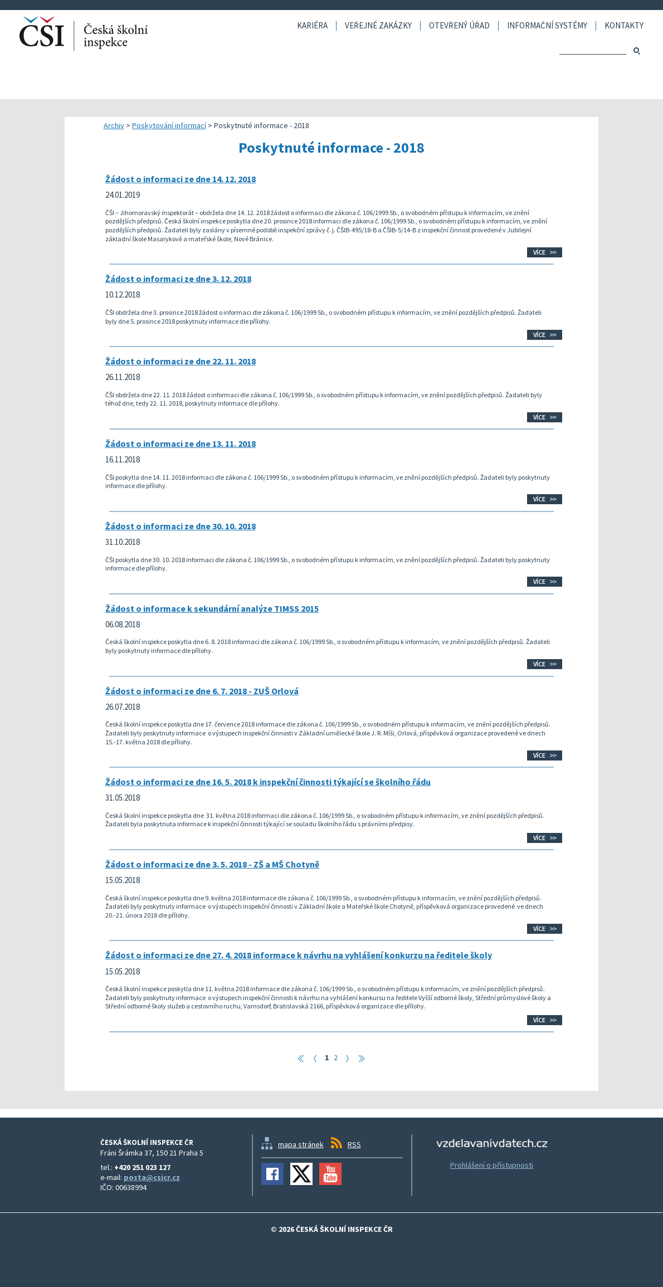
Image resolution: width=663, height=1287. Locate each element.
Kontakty (624, 26)
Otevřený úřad (459, 26)
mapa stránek (301, 1144)
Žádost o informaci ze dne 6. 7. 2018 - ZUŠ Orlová (202, 690)
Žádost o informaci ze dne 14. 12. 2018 (180, 178)
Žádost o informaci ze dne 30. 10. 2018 (180, 526)
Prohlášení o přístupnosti (491, 1165)
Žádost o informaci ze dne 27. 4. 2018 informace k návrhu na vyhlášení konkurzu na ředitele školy (298, 955)
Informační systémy (547, 26)
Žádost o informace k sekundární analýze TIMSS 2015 (212, 608)
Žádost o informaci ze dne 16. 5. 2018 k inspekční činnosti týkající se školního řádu (268, 781)
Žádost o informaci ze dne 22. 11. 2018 (180, 361)
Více (539, 252)
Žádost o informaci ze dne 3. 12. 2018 (178, 278)
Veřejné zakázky (378, 26)
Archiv (114, 125)
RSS (354, 1144)
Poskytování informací (169, 125)
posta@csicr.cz (152, 1177)
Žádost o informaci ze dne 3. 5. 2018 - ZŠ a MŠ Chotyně (212, 864)
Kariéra (312, 26)
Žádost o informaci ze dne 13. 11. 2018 (180, 443)
